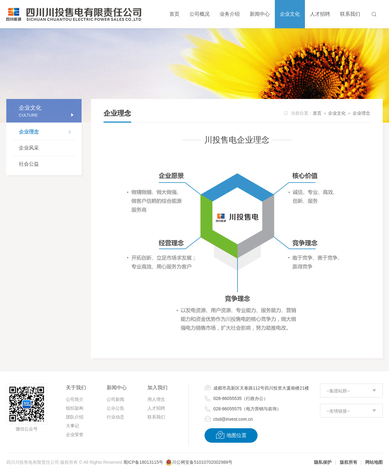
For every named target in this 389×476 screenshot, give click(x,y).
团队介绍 (74, 416)
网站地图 (374, 462)
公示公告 (115, 408)
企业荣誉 (74, 434)
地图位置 (231, 435)
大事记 (72, 425)
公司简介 (74, 399)
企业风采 (29, 147)
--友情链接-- (338, 410)
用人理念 (156, 399)
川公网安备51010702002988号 (202, 462)
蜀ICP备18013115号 (143, 462)
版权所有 (348, 462)
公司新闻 (115, 399)
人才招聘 (156, 408)
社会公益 (29, 164)
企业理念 (47, 132)
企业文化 (337, 113)
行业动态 (115, 416)
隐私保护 (323, 462)
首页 (317, 113)
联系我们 (156, 416)
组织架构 (74, 408)
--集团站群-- (338, 390)
